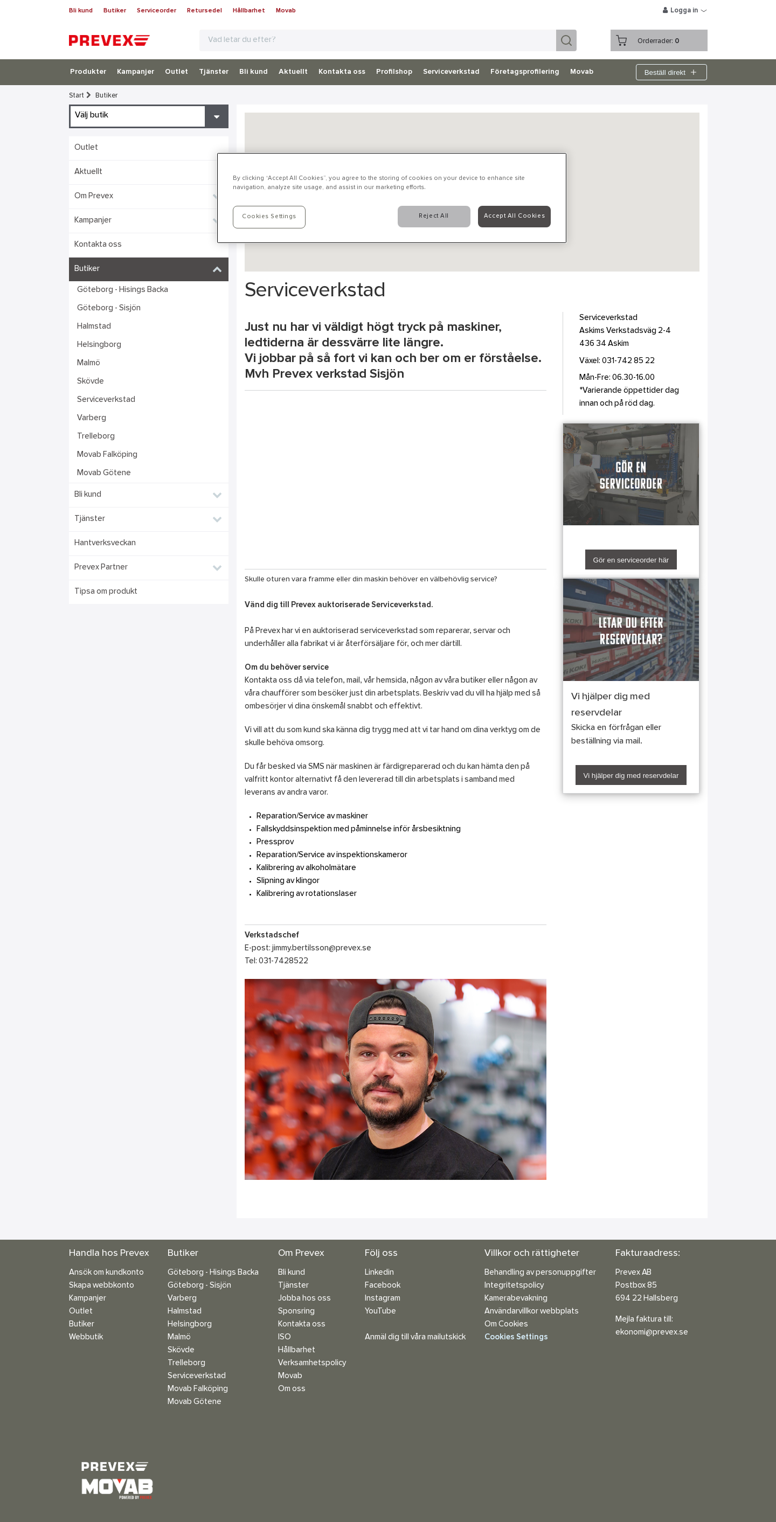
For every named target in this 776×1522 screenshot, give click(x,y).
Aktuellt (293, 72)
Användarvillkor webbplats (531, 1311)
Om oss (292, 1389)
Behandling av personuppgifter (540, 1272)
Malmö (88, 363)
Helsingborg (99, 345)
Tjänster (213, 72)
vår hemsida (385, 680)
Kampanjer (135, 72)
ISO (284, 1337)
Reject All (434, 216)
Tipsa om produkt (105, 591)
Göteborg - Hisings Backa (122, 290)
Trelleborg (96, 436)
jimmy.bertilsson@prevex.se (321, 948)
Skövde (90, 381)
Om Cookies (506, 1324)
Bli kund (81, 10)
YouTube (380, 1311)
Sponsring (296, 1311)
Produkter (88, 72)
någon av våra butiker (448, 680)
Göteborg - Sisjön (109, 308)
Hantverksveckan (105, 543)
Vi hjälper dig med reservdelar (631, 776)
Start (76, 96)
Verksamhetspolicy (312, 1363)
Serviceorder (156, 10)
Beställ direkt (671, 72)
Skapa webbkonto (101, 1285)
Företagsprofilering (524, 72)
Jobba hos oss (304, 1298)
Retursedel (204, 10)
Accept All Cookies (514, 216)
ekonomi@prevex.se (651, 1332)
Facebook (382, 1285)
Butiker (114, 10)
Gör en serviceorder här (631, 560)
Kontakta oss (341, 72)
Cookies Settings (516, 1337)
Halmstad (94, 326)
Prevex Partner (101, 567)
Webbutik (86, 1337)
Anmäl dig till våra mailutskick (415, 1337)
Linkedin (379, 1272)
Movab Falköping (107, 454)
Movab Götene (104, 473)
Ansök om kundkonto (106, 1272)
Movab (286, 10)
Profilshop (394, 72)
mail (353, 680)
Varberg (91, 418)
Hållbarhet (249, 10)
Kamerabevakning (516, 1298)
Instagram (382, 1298)
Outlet (176, 72)
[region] (392, 198)
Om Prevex (93, 196)
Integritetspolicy (514, 1285)
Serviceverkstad (451, 72)
